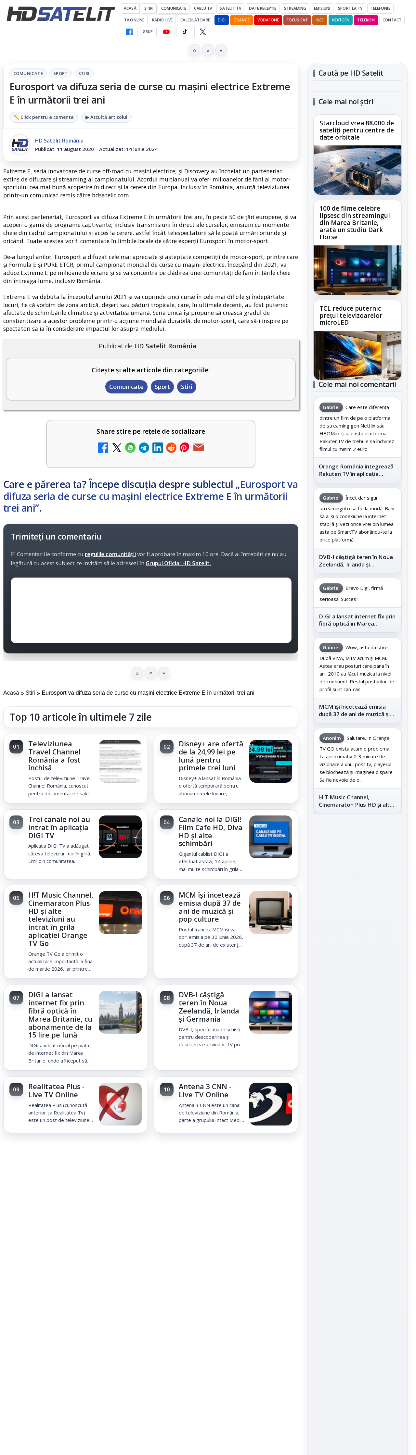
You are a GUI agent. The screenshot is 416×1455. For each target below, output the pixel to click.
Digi (322, 1069)
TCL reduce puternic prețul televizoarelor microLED (351, 315)
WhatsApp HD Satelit (357, 909)
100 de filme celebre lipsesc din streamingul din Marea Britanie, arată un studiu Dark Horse (354, 223)
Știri (149, 8)
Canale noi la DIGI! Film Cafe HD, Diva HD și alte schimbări (210, 831)
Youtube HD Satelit (358, 927)
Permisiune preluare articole (357, 1146)
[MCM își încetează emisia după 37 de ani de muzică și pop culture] (270, 913)
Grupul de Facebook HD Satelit (357, 886)
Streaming (295, 8)
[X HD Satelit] (202, 32)
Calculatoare (195, 20)
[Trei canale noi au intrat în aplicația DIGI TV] (120, 837)
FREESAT (346, 1069)
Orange (241, 20)
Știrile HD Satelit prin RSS (357, 1004)
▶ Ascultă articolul (106, 117)
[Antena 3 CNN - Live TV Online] (270, 1105)
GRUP (148, 31)
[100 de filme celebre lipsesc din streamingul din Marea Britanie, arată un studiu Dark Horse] (357, 270)
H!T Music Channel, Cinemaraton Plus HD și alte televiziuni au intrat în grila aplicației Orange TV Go (60, 919)
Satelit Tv (230, 8)
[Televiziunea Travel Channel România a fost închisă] (120, 762)
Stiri (84, 73)
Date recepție (263, 8)
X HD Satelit (357, 964)
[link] (75, 768)
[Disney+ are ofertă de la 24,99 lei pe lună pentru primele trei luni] (270, 762)
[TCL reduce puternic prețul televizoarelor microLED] (357, 355)
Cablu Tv (203, 8)
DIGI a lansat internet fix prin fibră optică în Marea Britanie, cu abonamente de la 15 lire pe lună (60, 1014)
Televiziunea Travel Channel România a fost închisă (54, 755)
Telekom (366, 20)
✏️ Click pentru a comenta (44, 117)
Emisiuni (322, 8)
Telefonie (380, 8)
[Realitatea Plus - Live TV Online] (120, 1105)
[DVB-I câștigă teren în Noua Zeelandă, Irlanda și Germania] (270, 1013)
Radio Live (162, 20)
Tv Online (134, 20)
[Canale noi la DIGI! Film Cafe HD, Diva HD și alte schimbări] (270, 837)
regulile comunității (110, 554)
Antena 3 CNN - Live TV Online (205, 1090)
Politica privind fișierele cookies (357, 1168)
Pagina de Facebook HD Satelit (357, 861)
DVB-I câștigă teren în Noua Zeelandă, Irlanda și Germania (209, 1006)
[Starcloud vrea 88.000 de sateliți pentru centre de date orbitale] (357, 170)
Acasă (130, 8)
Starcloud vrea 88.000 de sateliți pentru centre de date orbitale (356, 130)
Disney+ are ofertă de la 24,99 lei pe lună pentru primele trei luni (211, 755)
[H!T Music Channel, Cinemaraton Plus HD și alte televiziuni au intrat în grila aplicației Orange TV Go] (120, 913)
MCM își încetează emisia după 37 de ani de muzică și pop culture (210, 907)
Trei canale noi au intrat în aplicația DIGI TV (59, 827)
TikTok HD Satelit (357, 945)
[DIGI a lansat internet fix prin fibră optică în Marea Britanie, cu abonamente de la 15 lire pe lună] (120, 1013)
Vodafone (268, 20)
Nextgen (341, 20)
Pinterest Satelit (357, 982)
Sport (60, 73)
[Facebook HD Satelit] (129, 32)
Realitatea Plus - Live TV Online (56, 1090)
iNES (320, 20)
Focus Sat (297, 20)
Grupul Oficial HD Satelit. (178, 563)
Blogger (260, 1206)
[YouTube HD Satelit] (166, 32)
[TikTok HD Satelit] (184, 32)
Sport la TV (350, 8)
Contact (392, 20)
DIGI (222, 20)
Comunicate (173, 8)
